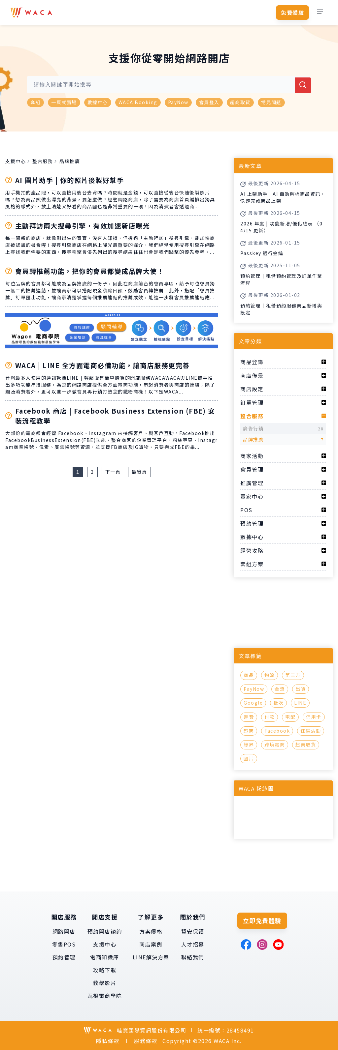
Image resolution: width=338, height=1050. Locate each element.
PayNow (178, 102)
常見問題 (271, 102)
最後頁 (139, 471)
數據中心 (97, 102)
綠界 (249, 744)
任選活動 (310, 730)
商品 (249, 675)
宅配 (290, 717)
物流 (269, 675)
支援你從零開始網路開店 (169, 57)
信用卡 (313, 717)
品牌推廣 (69, 161)
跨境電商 (274, 744)
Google (253, 702)
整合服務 (42, 161)
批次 (278, 702)
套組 (35, 102)
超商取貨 (240, 102)
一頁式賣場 (64, 102)
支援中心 (15, 161)
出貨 (300, 688)
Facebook (277, 730)
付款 (269, 717)
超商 (249, 730)
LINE (300, 702)
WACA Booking (137, 102)
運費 (249, 717)
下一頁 (113, 471)
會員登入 (209, 102)
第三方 (293, 675)
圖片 (249, 758)
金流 (280, 688)
